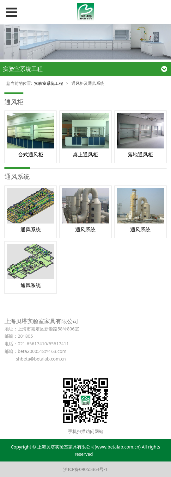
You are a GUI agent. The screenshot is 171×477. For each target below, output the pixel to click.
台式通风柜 (30, 154)
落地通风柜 (140, 154)
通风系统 (31, 229)
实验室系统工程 (48, 83)
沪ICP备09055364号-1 (85, 469)
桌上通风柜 (85, 154)
